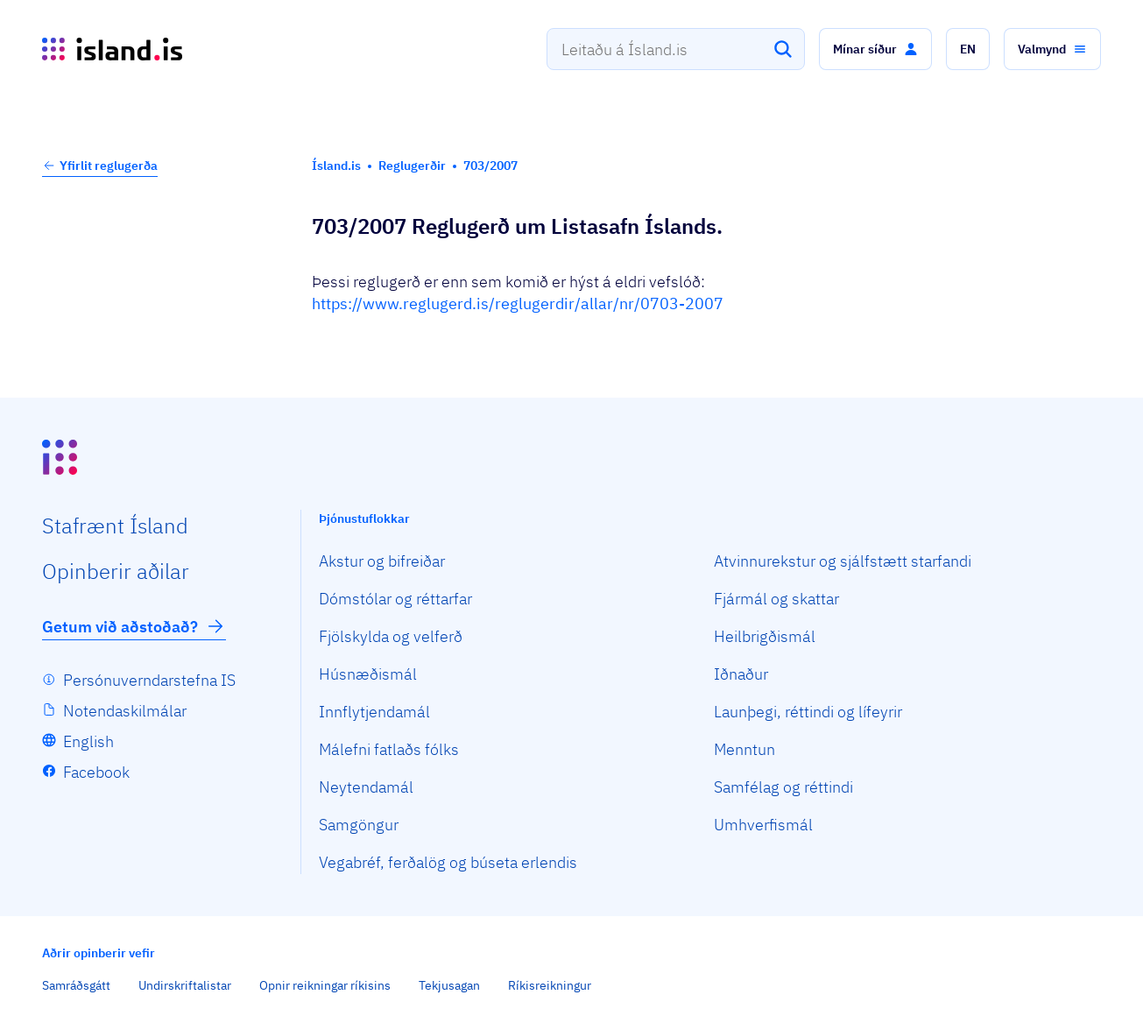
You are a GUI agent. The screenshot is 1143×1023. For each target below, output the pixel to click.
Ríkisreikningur (549, 985)
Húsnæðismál (368, 674)
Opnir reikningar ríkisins (325, 985)
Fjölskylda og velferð (390, 636)
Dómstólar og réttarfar (395, 599)
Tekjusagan (449, 985)
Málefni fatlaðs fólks (389, 749)
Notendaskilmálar (125, 711)
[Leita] (783, 49)
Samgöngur (359, 825)
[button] (875, 49)
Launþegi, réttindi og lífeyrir (808, 712)
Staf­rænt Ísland (115, 526)
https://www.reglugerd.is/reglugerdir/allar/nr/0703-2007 (517, 303)
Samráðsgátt (76, 985)
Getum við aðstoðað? (134, 626)
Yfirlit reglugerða (100, 165)
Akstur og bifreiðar (382, 561)
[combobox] (676, 49)
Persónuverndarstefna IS (149, 680)
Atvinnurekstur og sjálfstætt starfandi (842, 561)
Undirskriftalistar (184, 985)
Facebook (96, 772)
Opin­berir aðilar (115, 571)
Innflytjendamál (374, 712)
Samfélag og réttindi (783, 787)
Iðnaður (741, 674)
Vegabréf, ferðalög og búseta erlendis (448, 862)
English (88, 741)
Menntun (744, 749)
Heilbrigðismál (764, 636)
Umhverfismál (763, 825)
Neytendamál (366, 787)
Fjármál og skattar (776, 599)
